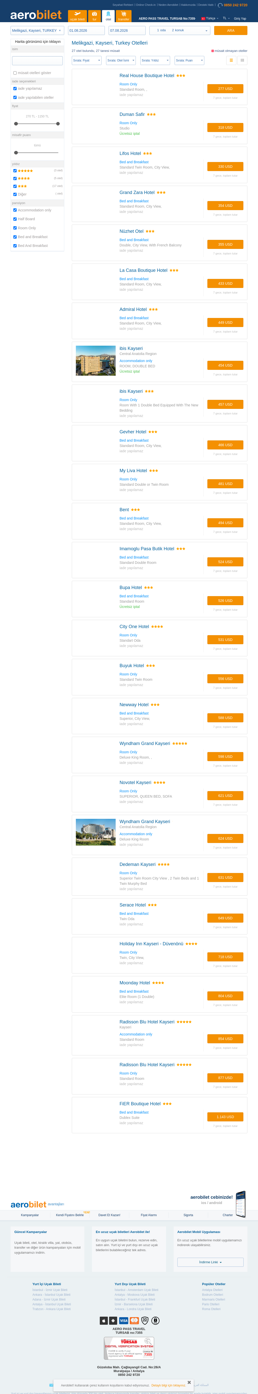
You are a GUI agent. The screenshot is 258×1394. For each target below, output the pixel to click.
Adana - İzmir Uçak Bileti (49, 1299)
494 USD (225, 523)
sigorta (188, 1215)
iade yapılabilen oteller (33, 97)
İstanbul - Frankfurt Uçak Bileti (135, 1299)
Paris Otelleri (210, 1304)
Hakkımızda (188, 4)
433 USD (225, 283)
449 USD (225, 322)
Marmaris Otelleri (213, 1299)
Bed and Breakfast (30, 237)
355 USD (225, 244)
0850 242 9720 (232, 5)
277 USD (225, 89)
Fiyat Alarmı (149, 1215)
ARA (231, 30)
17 (54, 185)
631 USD (225, 878)
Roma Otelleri (211, 1309)
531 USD (225, 640)
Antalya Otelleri (212, 1290)
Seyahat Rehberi (123, 4)
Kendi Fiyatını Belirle (70, 1214)
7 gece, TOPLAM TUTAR (225, 97)
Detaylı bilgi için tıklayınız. (168, 1385)
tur (94, 15)
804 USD (225, 996)
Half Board (24, 219)
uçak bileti (77, 15)
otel (108, 15)
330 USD (225, 167)
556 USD (225, 679)
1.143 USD (225, 1117)
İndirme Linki (210, 1262)
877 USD (225, 1078)
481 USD (225, 484)
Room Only (24, 228)
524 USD (225, 562)
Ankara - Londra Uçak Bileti (133, 1309)
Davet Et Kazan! (109, 1215)
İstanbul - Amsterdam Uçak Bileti (136, 1290)
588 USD (225, 718)
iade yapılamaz (27, 88)
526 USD (225, 601)
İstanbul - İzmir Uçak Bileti (50, 1290)
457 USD (225, 404)
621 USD (225, 796)
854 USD (225, 1039)
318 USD (225, 127)
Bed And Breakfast (30, 246)
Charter (228, 1215)
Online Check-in (146, 4)
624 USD (225, 838)
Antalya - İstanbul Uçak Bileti (52, 1304)
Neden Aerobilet (168, 4)
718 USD (225, 957)
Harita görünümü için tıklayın (37, 42)
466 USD (225, 445)
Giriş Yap (240, 18)
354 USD (225, 206)
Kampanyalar (30, 1215)
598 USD (225, 757)
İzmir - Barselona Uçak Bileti (134, 1304)
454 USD (225, 365)
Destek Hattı (206, 4)
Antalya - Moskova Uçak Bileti (135, 1294)
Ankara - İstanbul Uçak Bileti (52, 1294)
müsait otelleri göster (32, 73)
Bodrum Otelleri (212, 1294)
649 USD (225, 918)
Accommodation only (32, 210)
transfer (123, 15)
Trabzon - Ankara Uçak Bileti (52, 1309)
